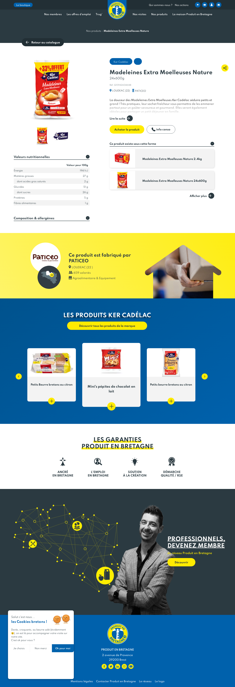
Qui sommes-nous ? (160, 5)
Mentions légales (82, 681)
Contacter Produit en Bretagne (116, 681)
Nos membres (53, 14)
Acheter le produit (126, 129)
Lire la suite (121, 118)
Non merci (41, 648)
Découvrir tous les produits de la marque (107, 325)
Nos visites (139, 14)
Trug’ (99, 14)
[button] (17, 374)
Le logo (160, 681)
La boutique (23, 5)
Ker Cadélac (121, 61)
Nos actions (182, 5)
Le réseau (145, 681)
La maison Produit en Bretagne (192, 14)
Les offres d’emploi (79, 14)
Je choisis (19, 648)
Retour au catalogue (43, 42)
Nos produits (159, 14)
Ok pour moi (62, 648)
